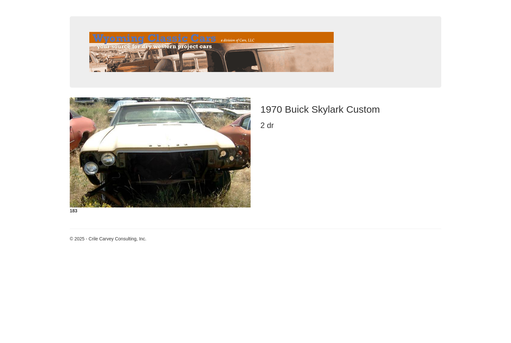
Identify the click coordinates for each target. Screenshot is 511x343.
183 (73, 210)
